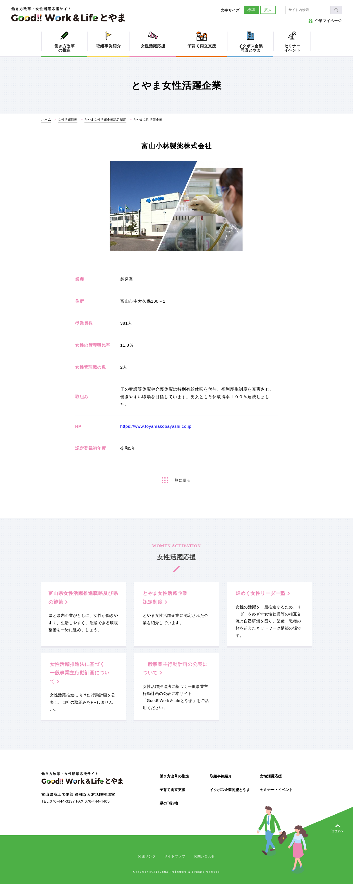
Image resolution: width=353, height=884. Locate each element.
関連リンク (147, 856)
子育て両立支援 (172, 790)
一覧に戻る (181, 480)
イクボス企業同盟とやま (230, 790)
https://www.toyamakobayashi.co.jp (155, 426)
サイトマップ (175, 856)
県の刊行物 (169, 803)
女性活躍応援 (271, 776)
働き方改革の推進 (174, 776)
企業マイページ (328, 21)
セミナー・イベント (276, 790)
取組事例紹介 (221, 776)
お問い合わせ (204, 856)
